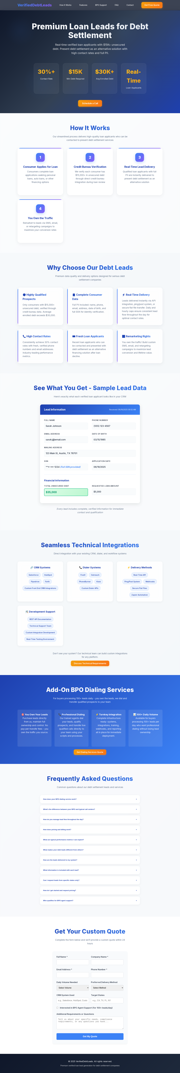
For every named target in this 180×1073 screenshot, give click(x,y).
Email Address (52, 434)
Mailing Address (53, 447)
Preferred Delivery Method (104, 982)
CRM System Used (65, 995)
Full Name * (62, 957)
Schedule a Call (90, 103)
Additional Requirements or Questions (75, 1014)
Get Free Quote (152, 5)
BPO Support (101, 5)
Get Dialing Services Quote (90, 752)
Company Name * (99, 957)
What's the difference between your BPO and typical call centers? (90, 809)
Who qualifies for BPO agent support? (90, 900)
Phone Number (100, 420)
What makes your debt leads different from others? (90, 850)
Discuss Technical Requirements (90, 663)
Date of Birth (99, 434)
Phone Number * (99, 969)
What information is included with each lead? (90, 870)
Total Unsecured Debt (56, 486)
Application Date (101, 461)
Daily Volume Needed (67, 982)
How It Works (65, 5)
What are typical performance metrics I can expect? (90, 840)
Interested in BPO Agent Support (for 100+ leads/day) (84, 1008)
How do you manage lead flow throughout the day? (90, 819)
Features (83, 5)
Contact (130, 5)
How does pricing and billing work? (90, 830)
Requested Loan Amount (105, 486)
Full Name (49, 420)
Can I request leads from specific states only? (90, 880)
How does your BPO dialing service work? (90, 799)
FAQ (116, 5)
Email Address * (64, 969)
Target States (97, 995)
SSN (46, 461)
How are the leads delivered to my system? (90, 860)
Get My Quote (90, 1036)
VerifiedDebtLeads (35, 5)
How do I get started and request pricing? (90, 890)
